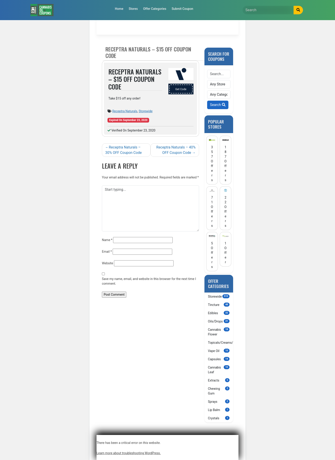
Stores (133, 9)
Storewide (145, 111)
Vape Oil (219, 351)
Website (107, 263)
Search (217, 105)
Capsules (219, 359)
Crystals (219, 418)
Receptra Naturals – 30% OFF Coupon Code (123, 150)
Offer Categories (154, 9)
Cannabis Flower (219, 331)
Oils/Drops (219, 321)
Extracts (219, 380)
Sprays (219, 401)
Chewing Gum (219, 390)
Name (107, 240)
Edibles (219, 313)
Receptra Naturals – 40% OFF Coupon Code (175, 150)
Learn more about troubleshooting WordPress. (129, 453)
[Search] (268, 10)
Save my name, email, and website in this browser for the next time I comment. (149, 281)
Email (107, 251)
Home (119, 9)
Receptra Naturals (124, 111)
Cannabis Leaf (219, 369)
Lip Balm (219, 410)
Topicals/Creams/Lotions (220, 342)
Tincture (219, 305)
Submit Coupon (182, 9)
